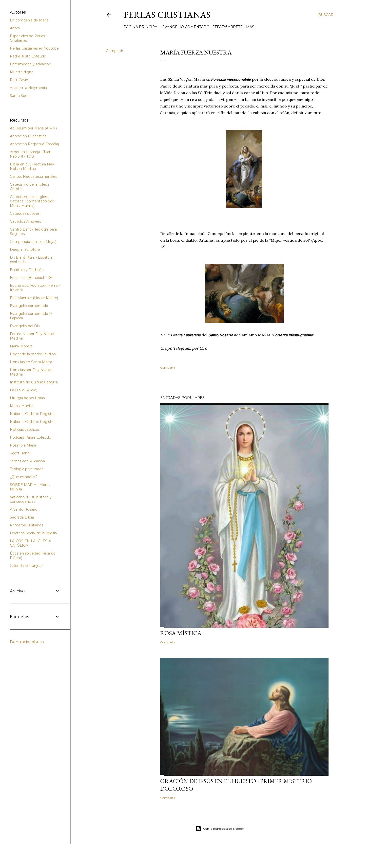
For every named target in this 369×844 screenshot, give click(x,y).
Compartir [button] (114, 51)
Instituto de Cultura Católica (34, 382)
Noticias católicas (24, 429)
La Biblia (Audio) (23, 390)
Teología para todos (26, 469)
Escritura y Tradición (27, 270)
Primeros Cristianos (26, 525)
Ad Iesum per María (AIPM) (33, 128)
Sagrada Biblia (22, 517)
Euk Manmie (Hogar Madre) (34, 298)
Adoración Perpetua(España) (34, 144)
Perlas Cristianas (167, 14)
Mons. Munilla (21, 406)
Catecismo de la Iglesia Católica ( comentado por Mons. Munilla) (32, 201)
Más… (251, 27)
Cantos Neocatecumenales (33, 176)
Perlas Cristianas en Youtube (34, 48)
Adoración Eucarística (28, 136)
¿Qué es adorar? (24, 477)
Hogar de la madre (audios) (33, 354)
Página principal (141, 27)
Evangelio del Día (25, 326)
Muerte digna (21, 72)
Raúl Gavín (19, 80)
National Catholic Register (32, 414)
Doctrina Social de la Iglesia (33, 533)
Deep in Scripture (25, 249)
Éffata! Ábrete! (227, 27)
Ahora (15, 28)
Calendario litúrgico (26, 565)
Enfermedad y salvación (30, 64)
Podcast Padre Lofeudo (30, 437)
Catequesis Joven (25, 213)
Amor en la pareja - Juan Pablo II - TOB (30, 154)
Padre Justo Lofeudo (28, 56)
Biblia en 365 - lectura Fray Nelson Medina (32, 166)
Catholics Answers (25, 221)
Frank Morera (21, 346)
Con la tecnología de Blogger (219, 829)
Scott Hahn (20, 453)
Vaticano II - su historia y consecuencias (31, 499)
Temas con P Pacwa (27, 461)
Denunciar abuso (27, 642)
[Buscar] (325, 15)
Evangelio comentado (186, 27)
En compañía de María (29, 20)
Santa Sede (20, 95)
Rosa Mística (180, 633)
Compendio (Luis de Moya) (33, 241)
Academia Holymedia (28, 88)
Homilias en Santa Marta (31, 362)
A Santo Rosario (23, 509)
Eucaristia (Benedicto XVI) (32, 277)
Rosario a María (23, 445)
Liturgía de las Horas (27, 398)
